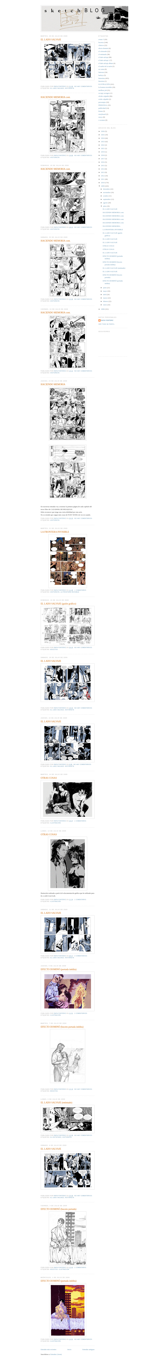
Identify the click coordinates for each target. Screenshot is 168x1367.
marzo (105, 298)
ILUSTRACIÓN (55, 823)
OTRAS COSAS (49, 778)
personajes (102, 102)
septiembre (107, 199)
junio (105, 288)
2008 (103, 309)
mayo (105, 291)
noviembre (107, 192)
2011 (103, 179)
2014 (103, 169)
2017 (103, 159)
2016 (103, 162)
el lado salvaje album (105, 63)
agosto (105, 203)
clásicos (101, 45)
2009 (103, 186)
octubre (106, 196)
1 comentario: (80, 590)
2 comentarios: (81, 956)
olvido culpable (103, 96)
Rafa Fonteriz (107, 320)
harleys (100, 75)
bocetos (54, 649)
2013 (103, 172)
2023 (103, 142)
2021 (103, 148)
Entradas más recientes (48, 1349)
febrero (106, 301)
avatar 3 (101, 39)
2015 (103, 165)
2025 (103, 135)
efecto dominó (103, 48)
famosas (101, 72)
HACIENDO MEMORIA (53, 384)
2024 (103, 138)
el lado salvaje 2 (103, 60)
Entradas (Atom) (56, 1354)
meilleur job (102, 90)
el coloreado (102, 51)
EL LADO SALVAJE (51, 39)
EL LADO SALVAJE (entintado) (56, 1102)
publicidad (102, 108)
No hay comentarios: (83, 86)
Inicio (69, 1349)
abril (105, 294)
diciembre (106, 189)
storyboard (102, 114)
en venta (101, 69)
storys (100, 117)
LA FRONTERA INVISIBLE (55, 532)
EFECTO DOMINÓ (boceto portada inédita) (62, 1027)
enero (105, 305)
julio (105, 206)
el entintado (55, 1137)
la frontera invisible (70, 592)
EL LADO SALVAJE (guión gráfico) (58, 603)
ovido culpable (103, 99)
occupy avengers (104, 93)
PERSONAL (102, 105)
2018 (103, 155)
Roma (100, 111)
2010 (103, 183)
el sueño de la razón (105, 66)
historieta (69, 88)
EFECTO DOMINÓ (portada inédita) (59, 969)
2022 (103, 145)
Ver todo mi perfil (106, 324)
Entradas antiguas (88, 1349)
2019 (103, 152)
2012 (103, 176)
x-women (101, 120)
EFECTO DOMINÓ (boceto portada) (58, 1209)
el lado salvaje (57, 88)
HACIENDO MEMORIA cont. (55, 97)
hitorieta (101, 81)
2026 (103, 131)
